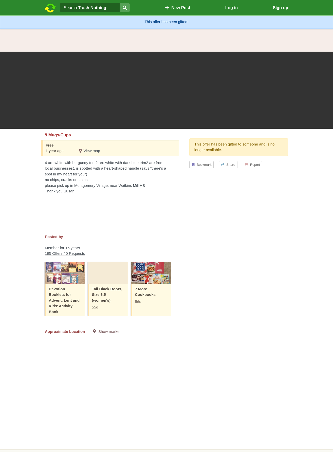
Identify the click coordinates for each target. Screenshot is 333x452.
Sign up (280, 7)
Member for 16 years (166, 251)
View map (89, 151)
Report (252, 165)
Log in (231, 7)
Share (228, 165)
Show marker (109, 331)
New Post (177, 7)
